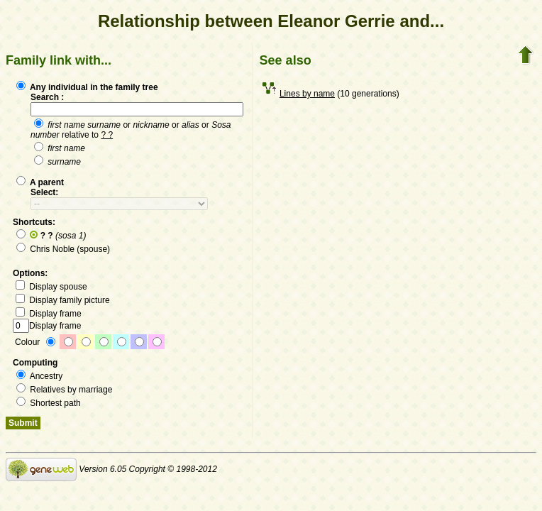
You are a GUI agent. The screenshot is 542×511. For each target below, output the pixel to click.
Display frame (49, 314)
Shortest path (48, 403)
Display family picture (63, 300)
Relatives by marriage (64, 390)
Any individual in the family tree (87, 87)
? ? (107, 135)
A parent (40, 182)
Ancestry (39, 376)
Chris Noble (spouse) (63, 249)
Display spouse (51, 287)
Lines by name (307, 94)
